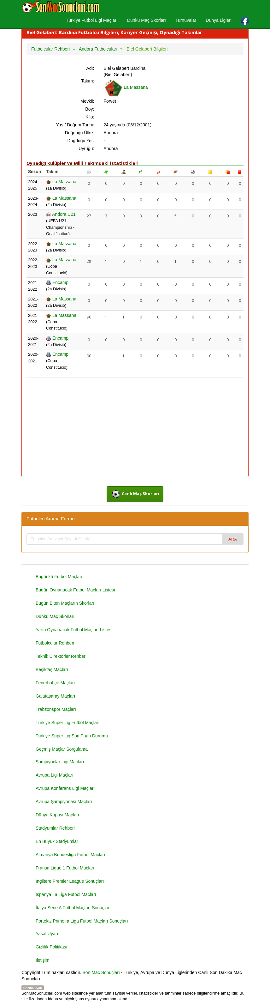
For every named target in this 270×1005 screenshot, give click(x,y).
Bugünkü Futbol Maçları (59, 576)
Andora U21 (61, 214)
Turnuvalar (185, 20)
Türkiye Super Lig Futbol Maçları (67, 722)
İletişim (43, 960)
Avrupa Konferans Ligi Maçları (65, 788)
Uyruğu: (86, 148)
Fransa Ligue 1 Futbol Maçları (65, 867)
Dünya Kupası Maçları (57, 814)
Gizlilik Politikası (51, 946)
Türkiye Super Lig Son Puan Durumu (72, 735)
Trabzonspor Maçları (56, 709)
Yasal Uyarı (47, 933)
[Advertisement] (135, 428)
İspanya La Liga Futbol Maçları (66, 894)
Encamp (57, 282)
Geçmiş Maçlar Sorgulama (62, 749)
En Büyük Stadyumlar (57, 841)
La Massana (125, 87)
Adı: (90, 68)
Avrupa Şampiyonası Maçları (64, 801)
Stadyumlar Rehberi (55, 828)
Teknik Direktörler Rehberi (61, 656)
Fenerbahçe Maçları (55, 682)
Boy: (89, 109)
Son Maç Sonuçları (101, 972)
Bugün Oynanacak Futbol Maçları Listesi (75, 589)
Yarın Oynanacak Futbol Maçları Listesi (74, 629)
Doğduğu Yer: (80, 140)
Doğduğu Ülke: (79, 132)
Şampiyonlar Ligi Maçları (60, 761)
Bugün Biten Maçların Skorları (65, 603)
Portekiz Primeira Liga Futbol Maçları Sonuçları (82, 920)
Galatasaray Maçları (55, 696)
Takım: (87, 80)
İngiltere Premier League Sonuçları (70, 881)
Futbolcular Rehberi (55, 642)
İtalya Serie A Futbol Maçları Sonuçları (73, 907)
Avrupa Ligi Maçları (54, 775)
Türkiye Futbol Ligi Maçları (92, 20)
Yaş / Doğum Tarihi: (75, 124)
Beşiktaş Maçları (52, 669)
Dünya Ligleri (219, 20)
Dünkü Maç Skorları (146, 20)
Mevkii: (87, 101)
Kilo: (89, 116)
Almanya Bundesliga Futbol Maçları (70, 854)
